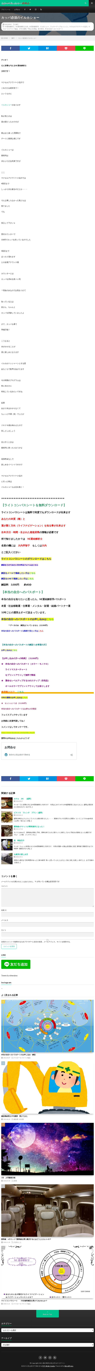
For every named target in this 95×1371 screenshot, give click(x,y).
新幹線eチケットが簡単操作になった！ (29, 826)
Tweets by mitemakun (9, 976)
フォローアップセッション (59, 26)
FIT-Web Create (48, 1366)
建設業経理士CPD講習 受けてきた (14, 1116)
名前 (4, 910)
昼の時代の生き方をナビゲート (54, 1363)
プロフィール (5, 9)
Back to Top (47, 1314)
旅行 (16, 24)
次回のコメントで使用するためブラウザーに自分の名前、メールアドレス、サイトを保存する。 (36, 942)
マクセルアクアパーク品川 (78, 26)
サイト (3, 930)
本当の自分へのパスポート (54, 29)
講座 (15, 1180)
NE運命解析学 (34, 26)
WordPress (69, 1366)
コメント (4, 886)
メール (4, 920)
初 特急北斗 (19, 840)
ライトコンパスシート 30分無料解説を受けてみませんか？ (24, 1301)
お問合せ (17, 9)
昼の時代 (41, 29)
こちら (47, 558)
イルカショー (44, 26)
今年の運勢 (22, 29)
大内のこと (17, 1242)
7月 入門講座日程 (8, 1178)
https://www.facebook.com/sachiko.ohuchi (18, 733)
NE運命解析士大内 (22, 26)
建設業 (16, 1119)
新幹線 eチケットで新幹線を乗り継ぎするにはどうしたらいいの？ (26, 1239)
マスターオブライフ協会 (22, 1057)
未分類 (21, 1119)
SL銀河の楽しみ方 (21, 854)
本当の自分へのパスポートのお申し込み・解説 (18, 1055)
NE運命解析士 (9, 26)
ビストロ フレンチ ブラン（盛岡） (29, 812)
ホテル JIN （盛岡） (23, 799)
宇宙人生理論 (32, 29)
